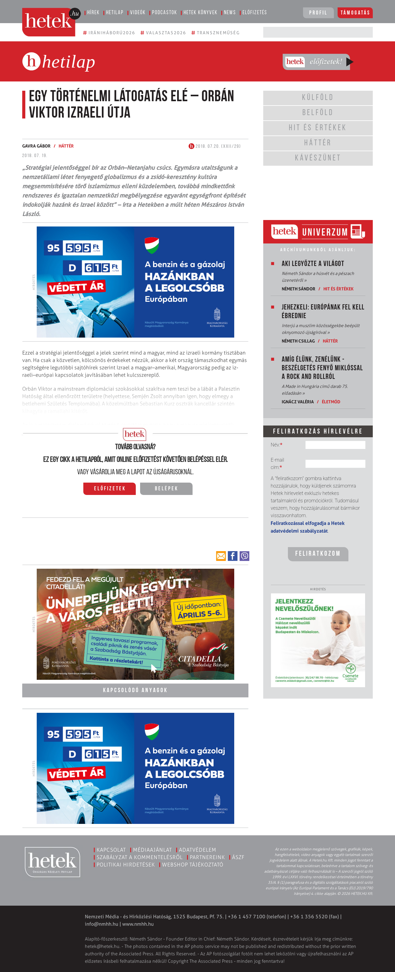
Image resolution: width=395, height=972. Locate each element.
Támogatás (356, 13)
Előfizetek (110, 489)
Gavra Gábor (36, 145)
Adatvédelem (197, 849)
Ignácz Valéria (298, 401)
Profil (318, 13)
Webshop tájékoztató (192, 864)
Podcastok (164, 13)
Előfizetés (255, 13)
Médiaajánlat (152, 849)
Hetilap (115, 13)
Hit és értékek (338, 288)
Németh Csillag (298, 340)
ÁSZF (238, 857)
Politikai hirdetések (126, 864)
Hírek (93, 13)
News (230, 13)
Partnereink (207, 857)
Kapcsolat (111, 849)
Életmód (331, 401)
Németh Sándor (298, 288)
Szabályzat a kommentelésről (140, 857)
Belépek (166, 489)
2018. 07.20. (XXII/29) (215, 146)
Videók (138, 13)
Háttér (66, 145)
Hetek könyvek (201, 13)
